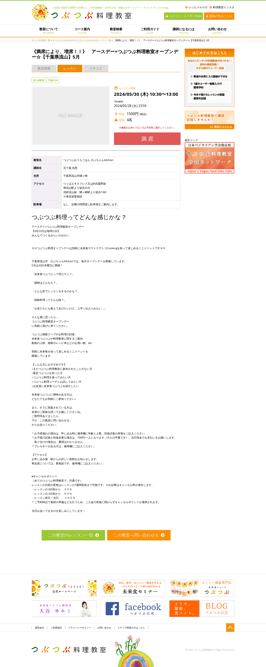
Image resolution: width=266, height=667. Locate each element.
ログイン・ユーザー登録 (183, 16)
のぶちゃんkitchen (63, 40)
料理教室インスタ (222, 7)
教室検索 (116, 30)
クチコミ (95, 68)
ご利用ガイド (150, 30)
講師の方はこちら (219, 16)
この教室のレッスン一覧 (73, 535)
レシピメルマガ (196, 7)
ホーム (35, 40)
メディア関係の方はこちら (131, 627)
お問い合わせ (217, 30)
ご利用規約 (56, 627)
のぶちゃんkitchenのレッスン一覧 (93, 40)
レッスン (70, 68)
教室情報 (44, 68)
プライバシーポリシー (79, 627)
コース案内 (82, 30)
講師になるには (183, 30)
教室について (48, 30)
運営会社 (39, 627)
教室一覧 (45, 40)
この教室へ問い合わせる (138, 535)
